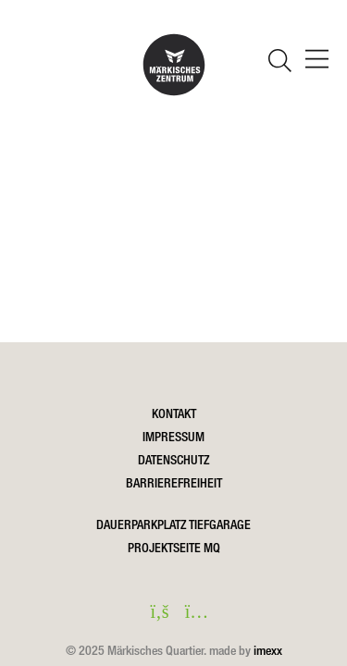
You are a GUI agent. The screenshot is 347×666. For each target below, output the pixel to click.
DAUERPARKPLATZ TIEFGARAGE (173, 524)
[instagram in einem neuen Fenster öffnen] (192, 613)
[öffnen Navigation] (316, 61)
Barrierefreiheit (174, 483)
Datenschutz (173, 459)
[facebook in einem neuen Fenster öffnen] (155, 613)
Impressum (173, 436)
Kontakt (174, 413)
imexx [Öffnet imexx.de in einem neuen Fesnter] (268, 650)
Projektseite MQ (174, 547)
